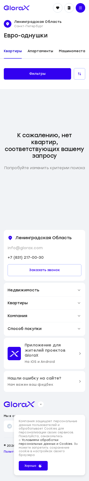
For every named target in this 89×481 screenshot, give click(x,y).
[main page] (17, 7)
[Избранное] (57, 8)
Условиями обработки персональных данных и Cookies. (46, 442)
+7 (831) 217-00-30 (26, 257)
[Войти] (69, 8)
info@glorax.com (25, 248)
